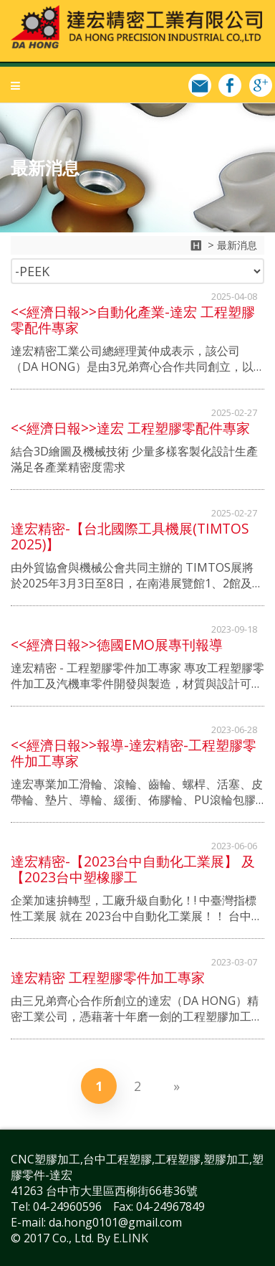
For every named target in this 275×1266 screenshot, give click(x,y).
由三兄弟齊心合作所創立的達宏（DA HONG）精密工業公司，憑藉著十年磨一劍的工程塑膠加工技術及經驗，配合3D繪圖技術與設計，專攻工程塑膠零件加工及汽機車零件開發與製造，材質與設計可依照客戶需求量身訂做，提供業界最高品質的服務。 (137, 1008)
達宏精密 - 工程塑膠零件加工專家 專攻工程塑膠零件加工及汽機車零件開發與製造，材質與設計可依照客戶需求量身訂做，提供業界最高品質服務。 (137, 675)
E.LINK (130, 1238)
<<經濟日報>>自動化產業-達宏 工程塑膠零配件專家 (133, 320)
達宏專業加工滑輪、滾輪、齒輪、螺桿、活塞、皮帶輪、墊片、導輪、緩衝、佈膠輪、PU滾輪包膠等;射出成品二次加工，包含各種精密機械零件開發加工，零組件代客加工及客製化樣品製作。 (137, 792)
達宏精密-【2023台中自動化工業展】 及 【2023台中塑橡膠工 (133, 869)
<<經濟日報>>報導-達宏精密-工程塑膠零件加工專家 (133, 753)
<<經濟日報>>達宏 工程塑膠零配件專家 (130, 428)
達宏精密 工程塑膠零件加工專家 (108, 978)
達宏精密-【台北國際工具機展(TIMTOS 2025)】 (130, 536)
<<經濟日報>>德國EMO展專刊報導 (117, 645)
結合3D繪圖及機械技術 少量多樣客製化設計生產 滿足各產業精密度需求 (134, 459)
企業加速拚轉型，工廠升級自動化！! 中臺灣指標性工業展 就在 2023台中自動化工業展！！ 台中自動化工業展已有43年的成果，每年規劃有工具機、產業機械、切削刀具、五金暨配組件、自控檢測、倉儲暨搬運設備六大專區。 (137, 908)
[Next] (176, 1086)
